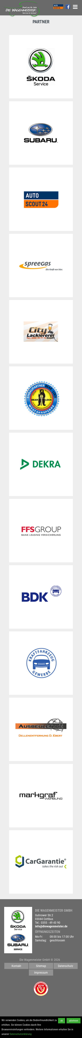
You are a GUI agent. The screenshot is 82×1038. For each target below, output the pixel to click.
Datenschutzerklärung (21, 1034)
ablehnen (73, 1020)
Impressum (41, 972)
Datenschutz (65, 966)
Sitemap (41, 966)
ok (61, 1020)
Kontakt (16, 966)
